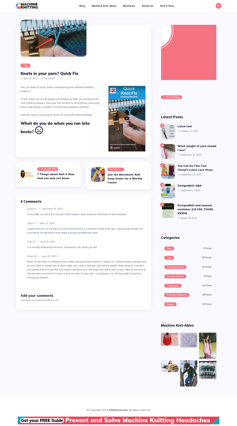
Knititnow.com (118, 410)
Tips (25, 65)
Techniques (173, 285)
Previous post (48, 169)
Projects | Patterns (177, 294)
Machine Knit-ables (104, 5)
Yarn (169, 248)
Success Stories (175, 276)
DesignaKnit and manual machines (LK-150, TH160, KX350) (195, 209)
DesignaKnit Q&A (189, 185)
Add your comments (37, 295)
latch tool (185, 126)
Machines (129, 5)
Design (170, 304)
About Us (148, 5)
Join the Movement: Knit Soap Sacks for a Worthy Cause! (124, 178)
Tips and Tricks (175, 267)
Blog (82, 5)
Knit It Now (167, 5)
